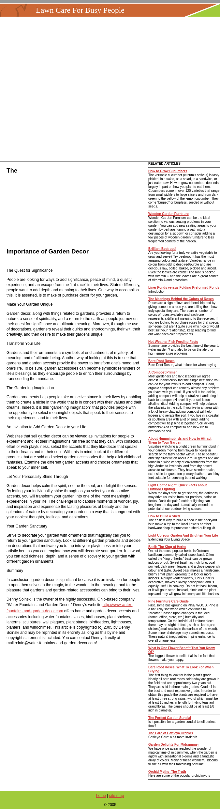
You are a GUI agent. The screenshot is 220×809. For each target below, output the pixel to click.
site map (116, 795)
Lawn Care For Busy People (80, 10)
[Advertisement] (110, 89)
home (101, 795)
